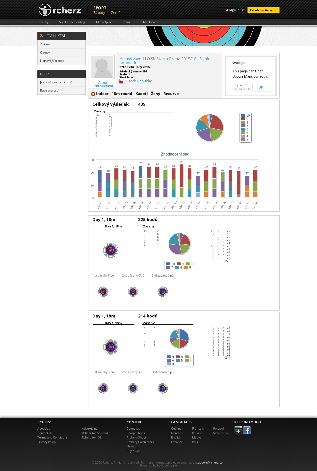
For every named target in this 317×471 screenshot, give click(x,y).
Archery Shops (137, 437)
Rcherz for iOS (92, 437)
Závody (99, 12)
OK (261, 87)
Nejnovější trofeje (52, 61)
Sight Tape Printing (72, 22)
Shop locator (150, 22)
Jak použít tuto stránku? (56, 82)
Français (198, 428)
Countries (133, 428)
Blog (127, 22)
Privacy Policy (46, 442)
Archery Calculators (140, 442)
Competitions (136, 433)
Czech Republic (139, 80)
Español (176, 442)
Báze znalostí (49, 90)
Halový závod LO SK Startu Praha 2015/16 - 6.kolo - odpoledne (166, 60)
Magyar (197, 437)
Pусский (218, 428)
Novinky (42, 22)
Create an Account (263, 10)
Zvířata (45, 44)
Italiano (197, 433)
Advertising (90, 428)
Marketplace (104, 22)
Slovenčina (220, 433)
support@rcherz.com (210, 462)
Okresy (45, 52)
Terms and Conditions (52, 437)
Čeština (176, 428)
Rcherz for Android (95, 433)
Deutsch (177, 433)
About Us (43, 428)
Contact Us (45, 433)
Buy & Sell (133, 451)
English (176, 437)
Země (115, 12)
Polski (196, 442)
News (130, 446)
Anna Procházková (102, 84)
